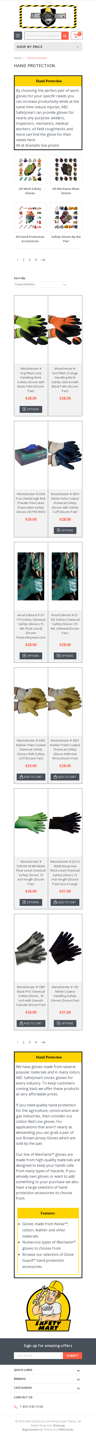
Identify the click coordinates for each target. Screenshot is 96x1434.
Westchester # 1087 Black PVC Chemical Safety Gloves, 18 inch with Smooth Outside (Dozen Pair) (31, 996)
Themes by (48, 1429)
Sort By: (20, 278)
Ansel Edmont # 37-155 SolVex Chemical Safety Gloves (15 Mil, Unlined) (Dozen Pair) (65, 624)
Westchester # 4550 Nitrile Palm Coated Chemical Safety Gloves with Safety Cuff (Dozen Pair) (65, 503)
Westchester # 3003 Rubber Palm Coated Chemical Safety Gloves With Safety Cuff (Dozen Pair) (31, 749)
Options (33, 409)
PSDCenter (66, 1429)
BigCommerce (32, 1429)
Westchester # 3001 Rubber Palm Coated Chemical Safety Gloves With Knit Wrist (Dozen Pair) (65, 749)
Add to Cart (33, 777)
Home (17, 58)
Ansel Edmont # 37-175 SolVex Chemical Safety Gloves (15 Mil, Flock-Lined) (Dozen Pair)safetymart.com (31, 626)
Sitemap (59, 1425)
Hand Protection (37, 58)
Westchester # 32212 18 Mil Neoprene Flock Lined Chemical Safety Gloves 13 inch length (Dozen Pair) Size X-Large (65, 872)
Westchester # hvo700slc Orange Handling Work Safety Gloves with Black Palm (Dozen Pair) (65, 379)
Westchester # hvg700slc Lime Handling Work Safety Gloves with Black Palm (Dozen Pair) (30, 379)
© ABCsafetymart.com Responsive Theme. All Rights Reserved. (48, 1423)
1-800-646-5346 (31, 1406)
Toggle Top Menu (48, 2)
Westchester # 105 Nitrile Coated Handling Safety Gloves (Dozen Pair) (65, 993)
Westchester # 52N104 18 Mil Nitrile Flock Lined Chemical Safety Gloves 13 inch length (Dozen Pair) (31, 872)
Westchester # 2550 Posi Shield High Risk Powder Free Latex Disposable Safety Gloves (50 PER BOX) (31, 503)
